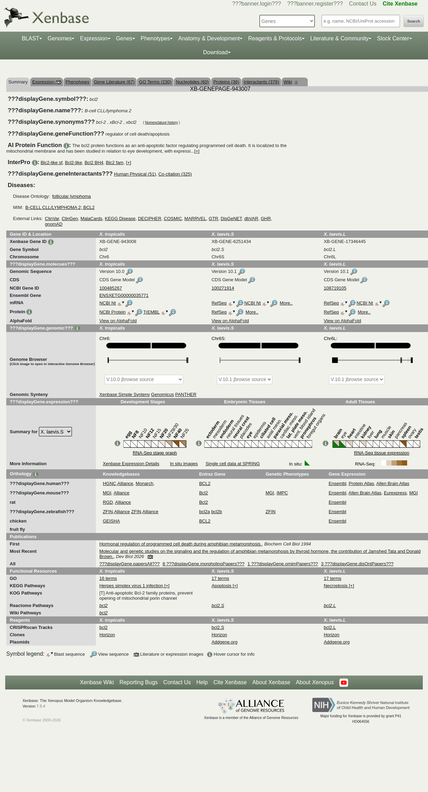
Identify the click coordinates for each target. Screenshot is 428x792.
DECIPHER (149, 218)
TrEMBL (151, 312)
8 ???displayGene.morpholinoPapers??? (204, 563)
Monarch (145, 483)
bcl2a (204, 511)
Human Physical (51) (135, 174)
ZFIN (108, 511)
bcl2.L (330, 627)
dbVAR (251, 218)
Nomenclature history (161, 122)
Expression (93, 38)
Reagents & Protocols (275, 38)
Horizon (107, 634)
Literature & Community (339, 38)
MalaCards (91, 218)
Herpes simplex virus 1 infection (131, 585)
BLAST (30, 38)
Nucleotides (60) (192, 81)
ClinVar (52, 218)
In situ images (184, 463)
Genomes (60, 38)
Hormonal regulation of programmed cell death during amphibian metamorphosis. (180, 544)
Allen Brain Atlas (392, 483)
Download (215, 52)
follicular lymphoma (71, 196)
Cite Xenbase (230, 682)
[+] (196, 151)
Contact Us (363, 4)
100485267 (110, 288)
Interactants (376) (261, 81)
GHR (266, 218)
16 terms (108, 578)
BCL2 (205, 483)
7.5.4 (40, 706)
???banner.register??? (315, 4)
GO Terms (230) (155, 81)
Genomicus (162, 394)
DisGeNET (231, 218)
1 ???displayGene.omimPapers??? (282, 563)
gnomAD (54, 224)
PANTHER (185, 394)
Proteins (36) (226, 81)
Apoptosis (222, 585)
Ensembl (337, 483)
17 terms (220, 578)
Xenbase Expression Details (131, 463)
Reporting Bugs (139, 682)
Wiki (290, 81)
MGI (107, 492)
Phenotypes (155, 38)
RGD (108, 502)
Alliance (125, 483)
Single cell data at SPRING (233, 463)
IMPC (282, 492)
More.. (286, 303)
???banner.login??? (256, 4)
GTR (213, 218)
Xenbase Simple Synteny (124, 394)
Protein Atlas (361, 483)
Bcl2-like (73, 162)
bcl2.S (218, 627)
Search (413, 21)
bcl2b (216, 511)
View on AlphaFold (118, 320)
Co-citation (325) (175, 174)
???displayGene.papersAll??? (129, 563)
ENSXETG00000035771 (124, 295)
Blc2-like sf (52, 162)
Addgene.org (224, 642)
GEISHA (111, 521)
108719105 (335, 288)
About (315, 682)
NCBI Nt (107, 303)
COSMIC (173, 218)
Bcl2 (203, 492)
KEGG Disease (120, 218)
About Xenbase (271, 682)
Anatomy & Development (209, 38)
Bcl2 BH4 (93, 162)
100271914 (223, 288)
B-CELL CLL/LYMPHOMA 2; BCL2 (59, 207)
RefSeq (219, 303)
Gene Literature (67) (114, 81)
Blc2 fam (115, 162)
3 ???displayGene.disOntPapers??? (357, 563)
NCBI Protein (112, 312)
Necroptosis (336, 585)
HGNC (109, 483)
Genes (124, 38)
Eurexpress (395, 492)
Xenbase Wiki (97, 682)
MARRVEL (195, 218)
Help (202, 682)
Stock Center (393, 38)
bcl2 (103, 627)
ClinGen (69, 218)
